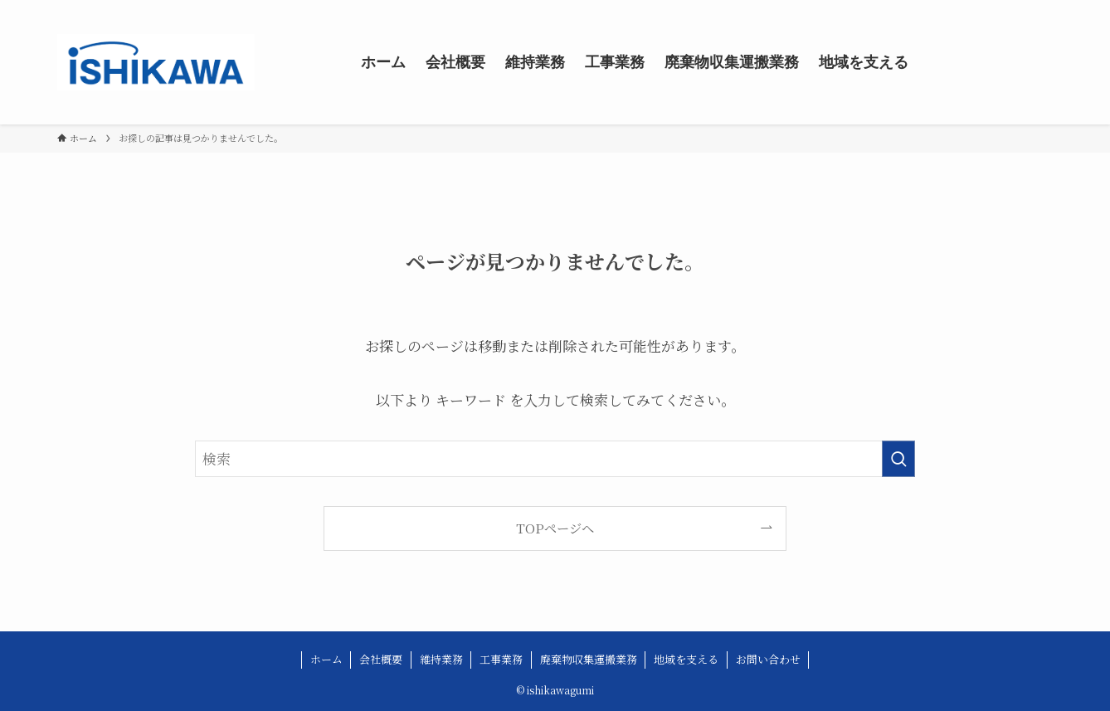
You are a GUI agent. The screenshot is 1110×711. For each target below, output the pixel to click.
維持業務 (441, 659)
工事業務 (501, 659)
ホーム (326, 659)
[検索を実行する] (898, 459)
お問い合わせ (768, 659)
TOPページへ (555, 528)
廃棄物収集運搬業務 (588, 659)
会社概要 (380, 659)
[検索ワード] (555, 459)
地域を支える (686, 659)
